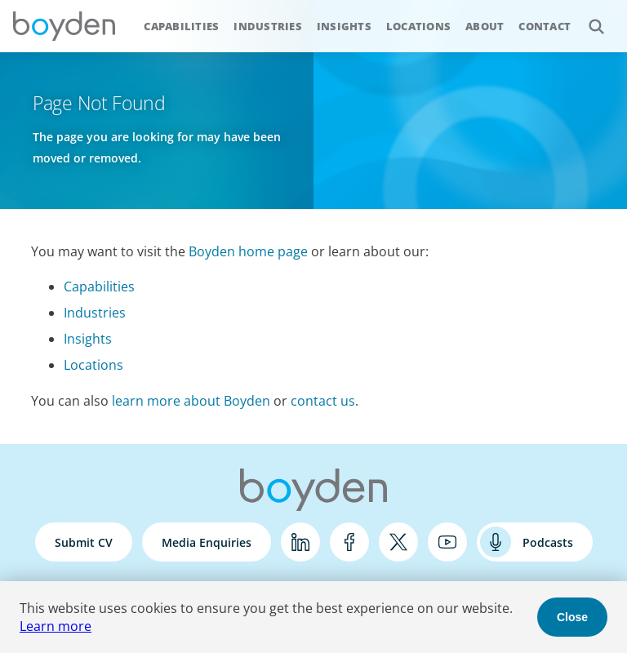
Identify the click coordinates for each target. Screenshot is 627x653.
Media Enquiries (206, 542)
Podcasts (547, 542)
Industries (267, 26)
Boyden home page (248, 251)
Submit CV (84, 542)
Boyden (63, 26)
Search (587, 17)
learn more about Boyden (191, 401)
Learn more (55, 626)
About (484, 26)
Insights (344, 26)
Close (572, 617)
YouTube (447, 542)
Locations (418, 26)
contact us (323, 401)
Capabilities (181, 26)
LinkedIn (300, 542)
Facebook (349, 542)
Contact (544, 26)
